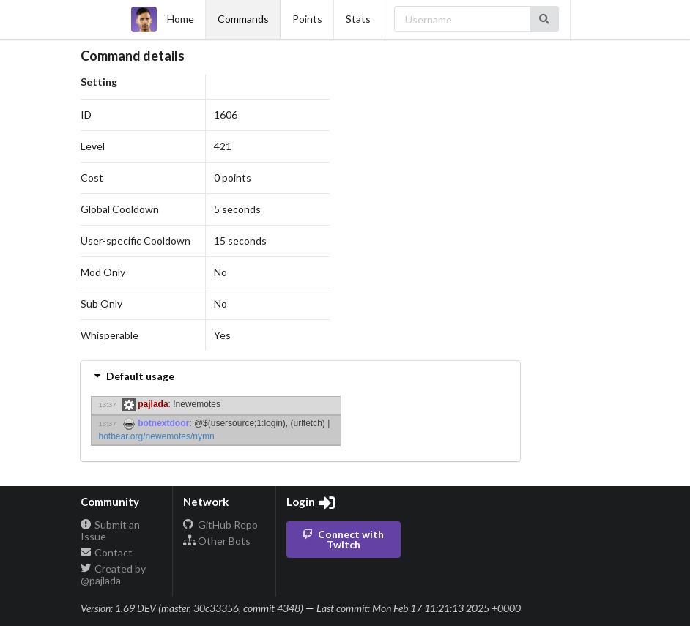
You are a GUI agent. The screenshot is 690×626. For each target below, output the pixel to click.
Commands (243, 18)
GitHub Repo (220, 525)
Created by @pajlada (113, 574)
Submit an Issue (111, 531)
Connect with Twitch (342, 539)
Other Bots (217, 540)
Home (162, 19)
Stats (358, 18)
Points (307, 18)
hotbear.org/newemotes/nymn (157, 436)
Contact (107, 552)
